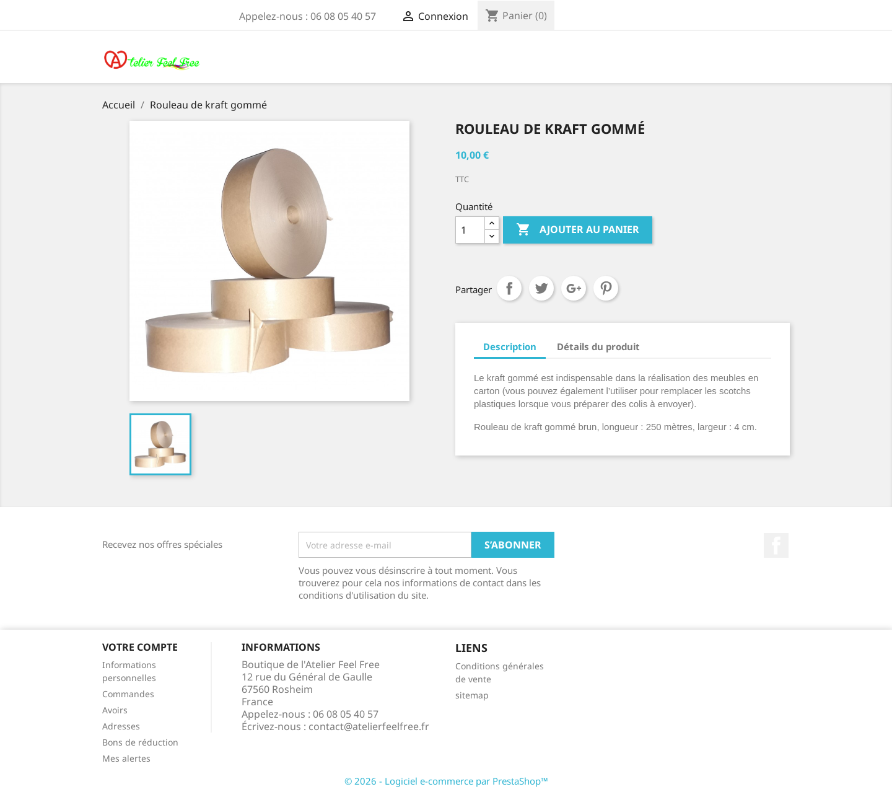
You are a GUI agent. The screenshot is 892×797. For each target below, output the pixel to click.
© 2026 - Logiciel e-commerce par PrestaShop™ (446, 781)
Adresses (121, 726)
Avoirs (115, 710)
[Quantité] (470, 230)
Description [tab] (509, 346)
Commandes (128, 694)
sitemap (472, 695)
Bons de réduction (140, 742)
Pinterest (605, 288)
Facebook (776, 545)
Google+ (573, 288)
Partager (509, 288)
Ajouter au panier (577, 230)
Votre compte (140, 647)
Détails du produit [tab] (598, 346)
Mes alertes (126, 758)
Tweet (541, 288)
